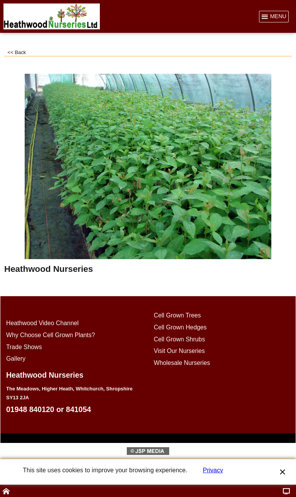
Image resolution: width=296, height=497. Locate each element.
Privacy (213, 470)
